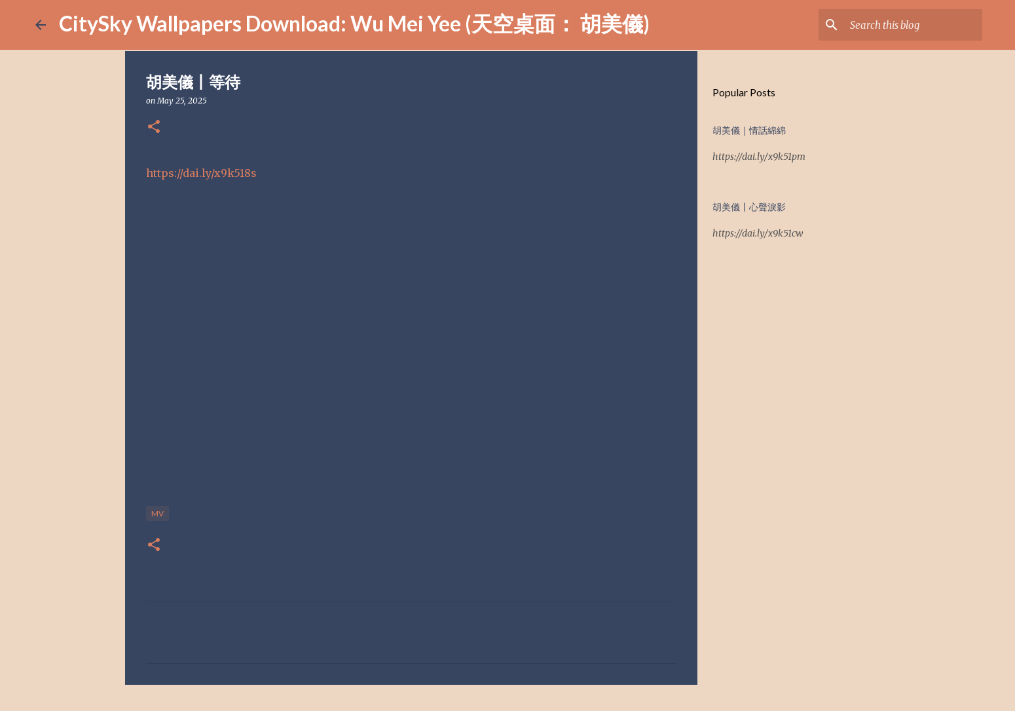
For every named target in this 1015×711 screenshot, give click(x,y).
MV (157, 513)
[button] (154, 127)
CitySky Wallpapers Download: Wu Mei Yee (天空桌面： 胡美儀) (354, 23)
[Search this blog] (913, 25)
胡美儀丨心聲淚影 (749, 207)
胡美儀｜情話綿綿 (749, 130)
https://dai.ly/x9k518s (201, 173)
